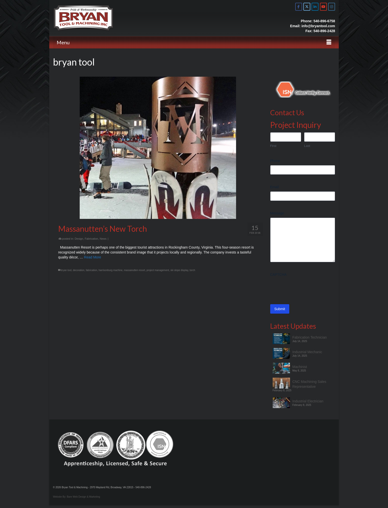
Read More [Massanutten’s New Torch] (92, 257)
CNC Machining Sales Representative (309, 384)
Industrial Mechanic (307, 352)
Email (274, 187)
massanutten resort (134, 270)
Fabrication (91, 238)
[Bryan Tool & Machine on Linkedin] (315, 7)
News (103, 238)
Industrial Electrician (307, 401)
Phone (275, 161)
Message (277, 213)
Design (79, 238)
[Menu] (194, 42)
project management (157, 270)
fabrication (91, 270)
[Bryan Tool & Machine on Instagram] (331, 7)
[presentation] (307, 288)
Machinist (299, 367)
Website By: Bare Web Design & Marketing (76, 496)
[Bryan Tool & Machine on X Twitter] (306, 7)
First (273, 146)
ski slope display (179, 270)
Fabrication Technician (309, 337)
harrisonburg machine (110, 270)
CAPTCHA (278, 275)
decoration (78, 270)
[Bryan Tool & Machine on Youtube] (323, 7)
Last (307, 146)
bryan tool (66, 270)
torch (192, 270)
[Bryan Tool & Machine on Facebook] (298, 7)
